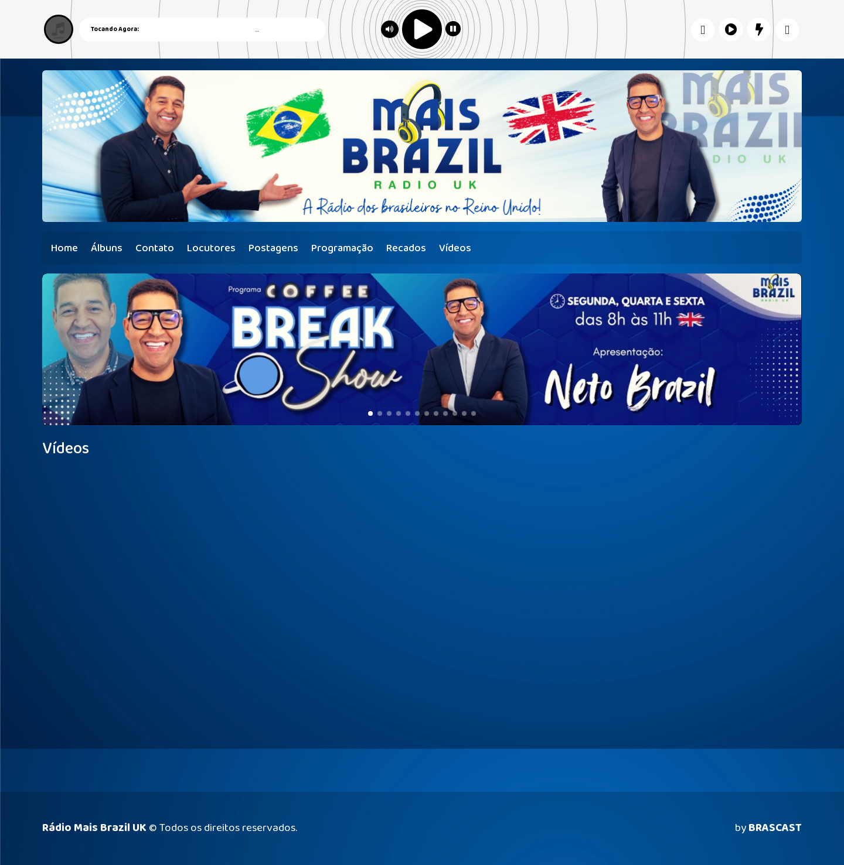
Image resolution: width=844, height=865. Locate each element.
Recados (406, 248)
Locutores (211, 248)
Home (64, 248)
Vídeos (455, 248)
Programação (342, 248)
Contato (154, 248)
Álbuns (106, 248)
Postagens (273, 248)
